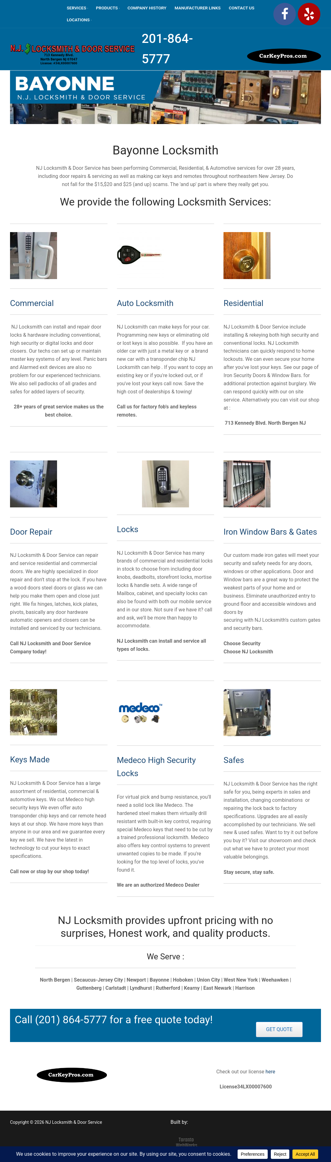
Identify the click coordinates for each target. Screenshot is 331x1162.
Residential (243, 303)
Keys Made (30, 759)
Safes (233, 760)
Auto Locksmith (145, 303)
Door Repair (31, 532)
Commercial (32, 303)
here (269, 1072)
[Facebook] (284, 14)
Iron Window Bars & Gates (270, 532)
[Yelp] (309, 14)
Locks (128, 529)
